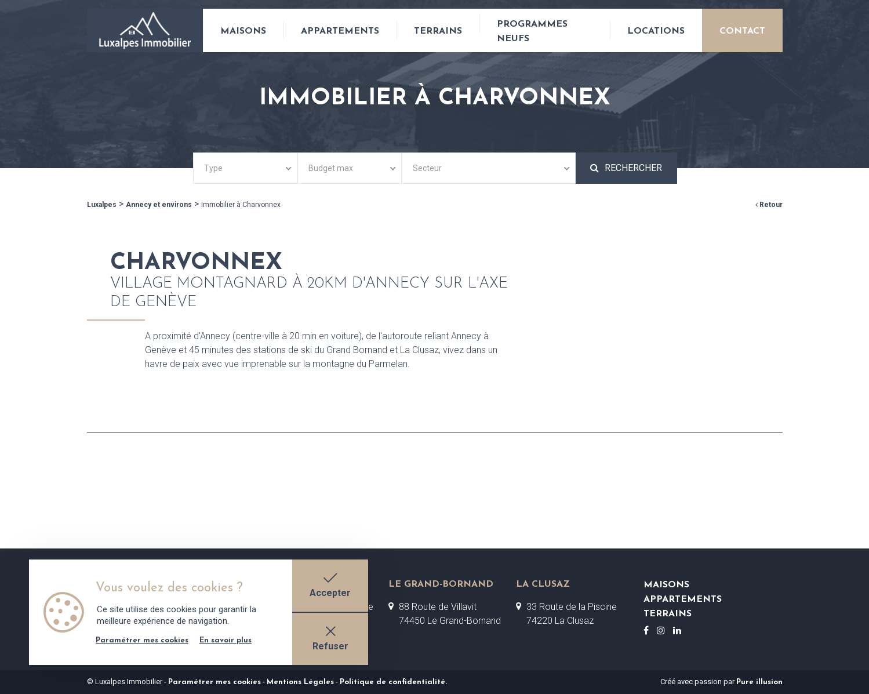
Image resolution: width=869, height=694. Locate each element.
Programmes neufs (532, 31)
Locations (656, 31)
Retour (769, 205)
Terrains (438, 31)
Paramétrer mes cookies (214, 682)
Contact (742, 31)
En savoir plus (225, 640)
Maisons (243, 31)
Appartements (340, 31)
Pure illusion (759, 682)
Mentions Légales (300, 682)
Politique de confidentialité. (393, 682)
